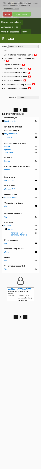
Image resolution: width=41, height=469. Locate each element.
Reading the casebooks (11, 22)
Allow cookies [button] (21, 14)
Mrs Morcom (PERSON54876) (19, 289)
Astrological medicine (10, 27)
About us (25, 32)
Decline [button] (7, 14)
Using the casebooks (10, 32)
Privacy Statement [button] (11, 9)
